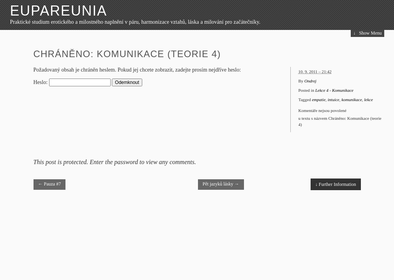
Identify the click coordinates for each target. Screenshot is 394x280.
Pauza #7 (49, 184)
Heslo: (72, 82)
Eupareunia (58, 11)
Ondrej (310, 81)
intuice (333, 99)
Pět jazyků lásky (221, 184)
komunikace (351, 99)
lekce (368, 99)
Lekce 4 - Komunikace (334, 90)
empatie (318, 99)
